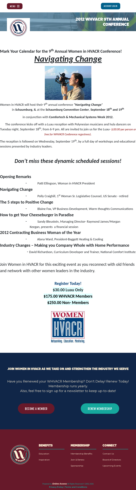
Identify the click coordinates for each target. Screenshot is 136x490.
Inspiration (44, 459)
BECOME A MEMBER (36, 409)
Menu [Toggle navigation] (14, 6)
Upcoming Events (112, 465)
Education (44, 453)
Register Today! (68, 283)
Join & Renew (77, 459)
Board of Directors (112, 459)
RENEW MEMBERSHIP (100, 409)
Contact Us (108, 453)
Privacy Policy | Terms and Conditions (68, 487)
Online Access (59, 484)
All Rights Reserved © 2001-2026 (80, 484)
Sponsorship (77, 465)
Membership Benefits (81, 453)
